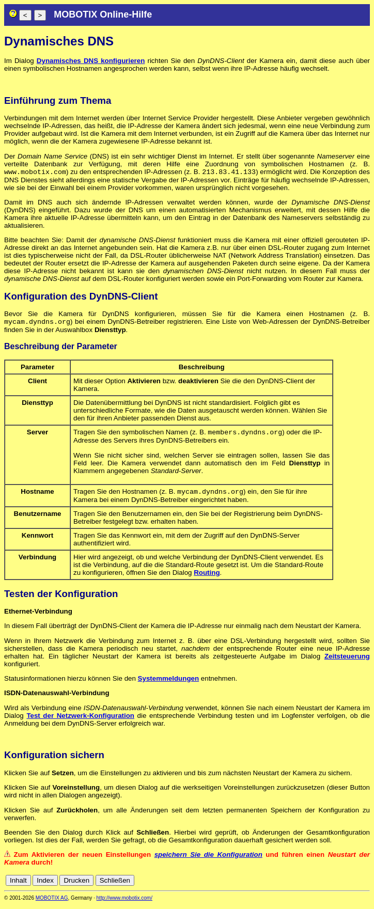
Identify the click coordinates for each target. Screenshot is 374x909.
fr (339, 884)
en (319, 884)
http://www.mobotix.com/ (124, 902)
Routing (207, 577)
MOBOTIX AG (52, 902)
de (308, 884)
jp (355, 884)
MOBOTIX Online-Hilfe (103, 14)
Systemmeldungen (168, 682)
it (347, 884)
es (330, 884)
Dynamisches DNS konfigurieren (91, 61)
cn (296, 884)
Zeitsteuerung (347, 660)
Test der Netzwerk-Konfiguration (80, 720)
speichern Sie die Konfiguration (208, 859)
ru (365, 884)
